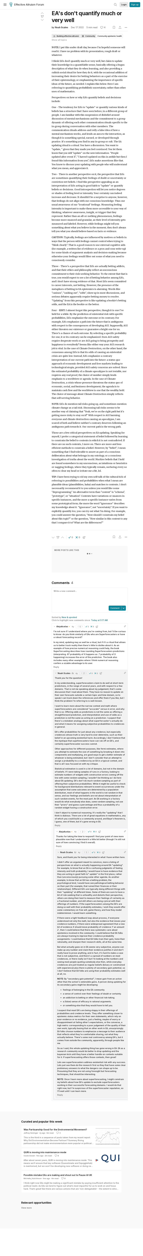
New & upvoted (69, 617)
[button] (71, 537)
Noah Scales (61, 27)
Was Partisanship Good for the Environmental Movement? (55, 1129)
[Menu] (5, 4)
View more (26, 1208)
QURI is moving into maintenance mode (45, 1152)
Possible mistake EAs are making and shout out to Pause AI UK (58, 1175)
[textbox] (89, 596)
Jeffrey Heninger (31, 1133)
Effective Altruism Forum (26, 4)
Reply (56, 667)
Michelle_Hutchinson (33, 1178)
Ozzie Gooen (29, 1156)
